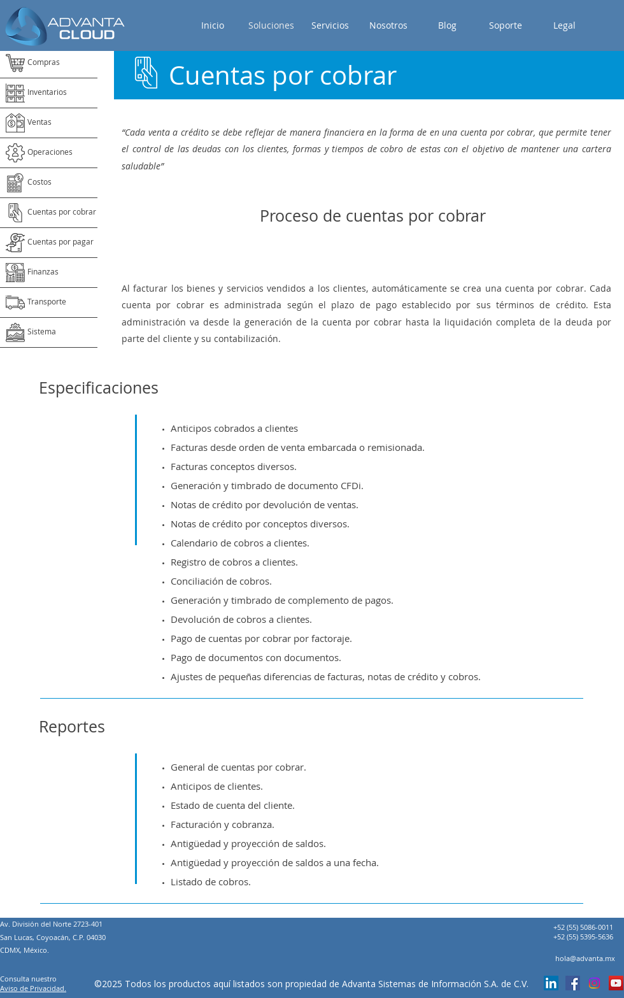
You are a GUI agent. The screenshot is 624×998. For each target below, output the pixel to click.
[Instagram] (594, 983)
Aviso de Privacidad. (33, 988)
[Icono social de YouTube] (616, 983)
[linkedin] (551, 983)
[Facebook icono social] (572, 983)
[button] (564, 25)
